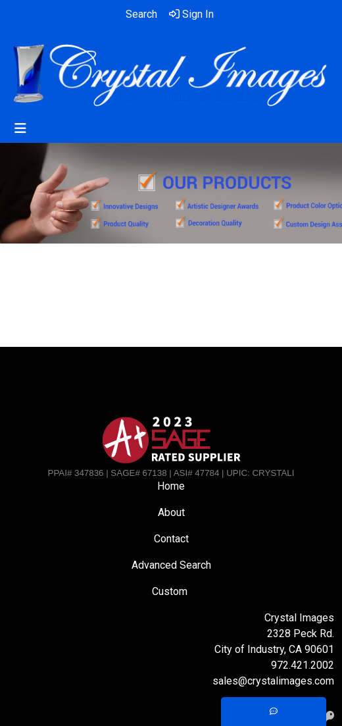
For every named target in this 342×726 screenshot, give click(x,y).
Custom (171, 591)
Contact (171, 538)
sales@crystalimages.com (273, 681)
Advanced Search (171, 565)
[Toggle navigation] (20, 128)
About (171, 512)
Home (171, 486)
